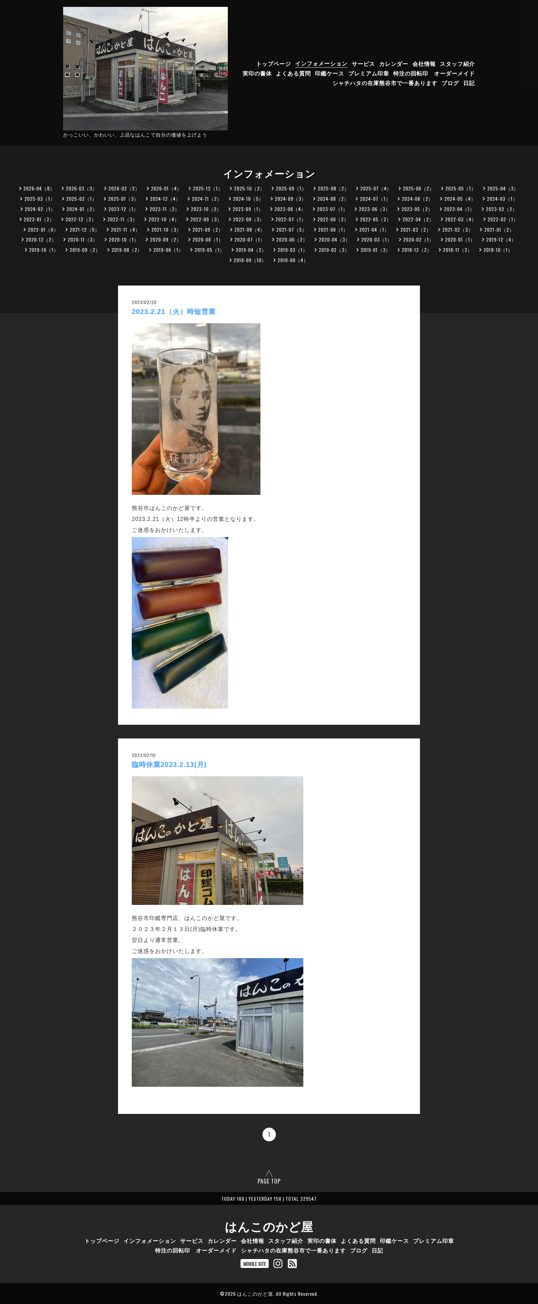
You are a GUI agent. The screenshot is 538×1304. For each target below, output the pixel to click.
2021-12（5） (85, 229)
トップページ (273, 63)
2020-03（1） (376, 239)
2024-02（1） (40, 208)
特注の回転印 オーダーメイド (434, 73)
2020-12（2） (41, 239)
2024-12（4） (165, 198)
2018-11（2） (457, 249)
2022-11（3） (122, 219)
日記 (469, 82)
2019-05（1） (210, 249)
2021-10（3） (166, 229)
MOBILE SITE (254, 1263)
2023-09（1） (248, 208)
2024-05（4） (460, 198)
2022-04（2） (418, 219)
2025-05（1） (460, 188)
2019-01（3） (376, 249)
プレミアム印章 (368, 73)
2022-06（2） (333, 219)
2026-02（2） (124, 188)
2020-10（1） (124, 239)
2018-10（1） (498, 249)
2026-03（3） (81, 188)
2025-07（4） (376, 188)
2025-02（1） (81, 198)
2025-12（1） (208, 188)
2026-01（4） (166, 188)
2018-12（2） (417, 249)
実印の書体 (257, 73)
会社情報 (424, 63)
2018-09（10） (250, 260)
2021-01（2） (499, 229)
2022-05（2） (375, 219)
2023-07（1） (332, 208)
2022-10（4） (164, 219)
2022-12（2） (81, 219)
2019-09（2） (85, 249)
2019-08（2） (127, 249)
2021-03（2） (415, 229)
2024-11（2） (207, 198)
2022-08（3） (249, 219)
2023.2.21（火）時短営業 (174, 311)
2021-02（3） (457, 229)
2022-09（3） (206, 219)
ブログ (450, 82)
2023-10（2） (206, 208)
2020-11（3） (83, 239)
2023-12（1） (123, 208)
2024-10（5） (248, 198)
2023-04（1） (459, 208)
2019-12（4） (501, 239)
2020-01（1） (460, 239)
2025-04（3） (503, 188)
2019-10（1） (44, 249)
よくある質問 (293, 73)
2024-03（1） (502, 198)
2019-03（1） (293, 249)
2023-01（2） (39, 219)
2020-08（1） (207, 239)
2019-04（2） (251, 249)
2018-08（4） (293, 260)
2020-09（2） (166, 239)
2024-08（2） (333, 198)
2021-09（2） (207, 229)
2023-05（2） (417, 208)
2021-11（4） (125, 229)
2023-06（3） (374, 208)
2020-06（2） (292, 239)
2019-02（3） (334, 249)
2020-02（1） (418, 239)
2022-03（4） (461, 219)
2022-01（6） (43, 229)
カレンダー (393, 63)
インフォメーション (321, 63)
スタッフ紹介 (457, 63)
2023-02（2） (501, 208)
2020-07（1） (249, 239)
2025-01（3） (123, 198)
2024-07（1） (375, 198)
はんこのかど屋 (269, 1226)
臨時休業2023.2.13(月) (169, 764)
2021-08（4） (249, 229)
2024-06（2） (417, 198)
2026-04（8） (39, 188)
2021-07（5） (291, 229)
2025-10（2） (249, 188)
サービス (363, 63)
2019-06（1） (168, 249)
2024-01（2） (82, 208)
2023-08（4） (290, 208)
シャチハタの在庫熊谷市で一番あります (384, 82)
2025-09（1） (291, 188)
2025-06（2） (418, 188)
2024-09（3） (290, 198)
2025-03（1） (39, 198)
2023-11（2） (165, 208)
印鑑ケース (329, 73)
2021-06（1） (333, 229)
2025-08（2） (333, 188)
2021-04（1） (374, 229)
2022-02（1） (503, 219)
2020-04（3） (334, 239)
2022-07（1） (291, 219)
